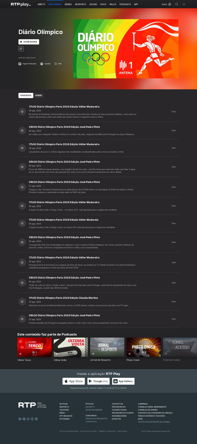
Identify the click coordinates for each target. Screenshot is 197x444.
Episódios (25, 95)
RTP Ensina (64, 419)
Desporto (80, 4)
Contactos (91, 422)
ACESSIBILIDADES (119, 416)
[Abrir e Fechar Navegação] (183, 4)
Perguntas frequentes (96, 419)
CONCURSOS (91, 416)
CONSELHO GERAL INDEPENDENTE (152, 407)
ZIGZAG (93, 4)
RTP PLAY (90, 404)
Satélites (116, 419)
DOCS (103, 4)
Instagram (28, 418)
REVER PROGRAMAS (94, 410)
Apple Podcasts (27, 64)
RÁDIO (62, 413)
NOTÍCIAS (64, 404)
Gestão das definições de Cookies (154, 422)
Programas (55, 4)
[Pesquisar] (176, 4)
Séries (68, 4)
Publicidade (122, 431)
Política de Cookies (88, 431)
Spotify (45, 64)
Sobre (38, 95)
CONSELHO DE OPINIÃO (148, 410)
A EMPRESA (143, 404)
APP (136, 4)
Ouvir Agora (28, 42)
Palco (113, 4)
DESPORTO (64, 407)
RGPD (140, 419)
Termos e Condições (107, 431)
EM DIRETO (90, 407)
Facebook (19, 418)
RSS (58, 64)
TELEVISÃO (64, 410)
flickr (36, 418)
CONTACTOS (117, 404)
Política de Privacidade (69, 431)
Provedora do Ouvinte (123, 413)
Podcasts (125, 4)
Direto (41, 4)
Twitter (24, 418)
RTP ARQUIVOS (66, 416)
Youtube (32, 418)
